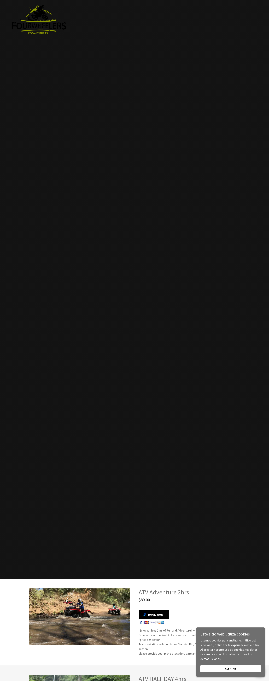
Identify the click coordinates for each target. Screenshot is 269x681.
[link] (38, 4)
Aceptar (230, 671)
